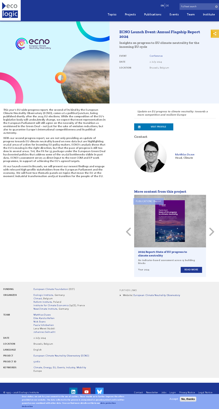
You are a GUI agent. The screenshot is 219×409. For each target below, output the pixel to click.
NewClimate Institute (45, 309)
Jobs (163, 392)
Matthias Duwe (42, 315)
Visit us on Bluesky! (99, 392)
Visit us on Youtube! (86, 392)
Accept (174, 399)
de (167, 6)
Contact (138, 392)
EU (54, 367)
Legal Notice (205, 392)
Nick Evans (39, 322)
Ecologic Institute (43, 295)
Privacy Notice (187, 392)
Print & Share (215, 34)
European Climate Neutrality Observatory (157, 295)
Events (174, 14)
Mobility (81, 367)
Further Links (128, 290)
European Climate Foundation (51, 289)
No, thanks (188, 399)
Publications (152, 14)
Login (173, 392)
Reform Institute (43, 302)
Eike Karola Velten (44, 318)
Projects (130, 14)
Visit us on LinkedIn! (73, 392)
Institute (209, 14)
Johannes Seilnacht (44, 332)
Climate (38, 367)
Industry (70, 367)
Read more (191, 270)
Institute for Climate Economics (51, 305)
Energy (47, 367)
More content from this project (160, 191)
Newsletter (152, 392)
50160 (37, 362)
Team (191, 14)
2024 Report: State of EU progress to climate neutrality (162, 253)
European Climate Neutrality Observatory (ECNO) (61, 356)
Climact (38, 298)
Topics (112, 14)
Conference (156, 56)
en (162, 6)
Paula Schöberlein (44, 325)
